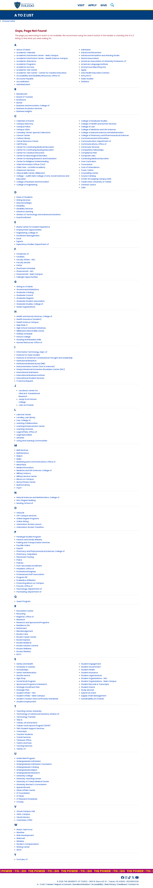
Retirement (21, 628)
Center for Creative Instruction (30, 153)
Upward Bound (23, 787)
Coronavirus (86, 164)
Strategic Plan (22, 690)
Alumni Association (90, 58)
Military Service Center (26, 476)
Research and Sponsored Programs (32, 622)
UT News (20, 796)
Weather (20, 832)
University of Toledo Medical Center (32, 781)
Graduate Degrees (25, 298)
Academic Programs (26, 64)
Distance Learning (24, 211)
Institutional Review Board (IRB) (30, 363)
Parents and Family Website (29, 539)
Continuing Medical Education (95, 158)
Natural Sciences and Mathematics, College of (37, 497)
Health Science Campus (27, 322)
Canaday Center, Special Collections (33, 132)
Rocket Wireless (23, 651)
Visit (81, 5)
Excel (18, 238)
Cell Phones (21, 144)
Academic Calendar (25, 52)
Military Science (23, 473)
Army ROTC (86, 75)
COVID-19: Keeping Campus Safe (96, 179)
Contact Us (133, 884)
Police (19, 560)
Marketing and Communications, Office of (35, 462)
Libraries (20, 437)
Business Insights (24, 111)
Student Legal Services (91, 675)
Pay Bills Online (23, 545)
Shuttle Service (23, 675)
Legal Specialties (24, 435)
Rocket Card (22, 634)
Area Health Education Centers (95, 73)
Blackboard (21, 94)
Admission (86, 49)
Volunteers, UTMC (24, 820)
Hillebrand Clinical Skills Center (30, 331)
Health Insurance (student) (29, 319)
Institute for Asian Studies (28, 355)
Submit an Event (88, 693)
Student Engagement (91, 664)
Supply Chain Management (93, 695)
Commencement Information (95, 138)
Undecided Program (25, 758)
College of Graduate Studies (94, 121)
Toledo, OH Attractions (26, 722)
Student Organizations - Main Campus (98, 681)
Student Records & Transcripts (95, 684)
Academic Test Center (26, 70)
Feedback (122, 884)
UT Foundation (23, 793)
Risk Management (24, 631)
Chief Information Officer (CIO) (30, 164)
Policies (19, 563)
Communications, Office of (93, 144)
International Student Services (30, 378)
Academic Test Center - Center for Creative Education (41, 73)
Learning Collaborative (27, 423)
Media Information (25, 467)
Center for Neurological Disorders (31, 155)
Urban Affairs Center (25, 790)
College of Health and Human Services (98, 124)
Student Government (91, 667)
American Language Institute (94, 64)
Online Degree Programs (27, 518)
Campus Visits (23, 129)
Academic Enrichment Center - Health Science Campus (42, 58)
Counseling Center (89, 173)
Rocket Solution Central (27, 645)
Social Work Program (26, 681)
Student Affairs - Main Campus (30, 695)
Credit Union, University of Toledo (96, 182)
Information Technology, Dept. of (31, 352)
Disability (20, 206)
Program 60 (21, 577)
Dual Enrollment (23, 217)
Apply (92, 5)
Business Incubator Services (29, 108)
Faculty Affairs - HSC (25, 259)
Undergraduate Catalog (27, 767)
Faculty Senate (23, 262)
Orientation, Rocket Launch (28, 524)
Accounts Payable (24, 78)
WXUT (19, 850)
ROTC (18, 654)
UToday (20, 802)
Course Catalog (88, 176)
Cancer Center (23, 135)
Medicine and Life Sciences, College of (34, 470)
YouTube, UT (22, 859)
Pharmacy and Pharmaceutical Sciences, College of (40, 551)
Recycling (20, 613)
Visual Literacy (23, 817)
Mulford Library (23, 485)
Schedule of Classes (25, 667)
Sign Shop (21, 678)
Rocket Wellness (23, 648)
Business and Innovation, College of (32, 105)
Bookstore (21, 100)
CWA (83, 187)
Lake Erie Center (23, 414)
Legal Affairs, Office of (26, 432)
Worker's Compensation (27, 844)
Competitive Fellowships (92, 150)
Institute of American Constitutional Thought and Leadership (44, 358)
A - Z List (41, 884)
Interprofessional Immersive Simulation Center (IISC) (40, 369)
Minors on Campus (25, 479)
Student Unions (88, 687)
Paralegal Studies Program (28, 536)
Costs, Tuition (87, 170)
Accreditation (22, 81)
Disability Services (24, 208)
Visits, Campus (23, 814)
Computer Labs (88, 155)
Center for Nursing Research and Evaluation (36, 158)
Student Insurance (89, 672)
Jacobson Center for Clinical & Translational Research (29, 393)
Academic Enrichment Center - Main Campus (37, 55)
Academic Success (25, 67)
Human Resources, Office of (29, 342)
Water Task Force (24, 829)
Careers (49, 884)
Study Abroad (87, 690)
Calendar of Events (25, 121)
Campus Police (23, 126)
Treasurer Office (23, 740)
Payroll (19, 548)
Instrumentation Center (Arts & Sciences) (35, 366)
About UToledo (23, 49)
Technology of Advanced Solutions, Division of (37, 714)
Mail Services (22, 450)
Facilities (20, 256)
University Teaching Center (28, 778)
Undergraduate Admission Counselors (34, 764)
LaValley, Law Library (25, 417)
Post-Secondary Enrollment (29, 565)
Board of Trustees (24, 97)
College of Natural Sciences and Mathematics (102, 132)
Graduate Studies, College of (29, 304)
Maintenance (22, 453)
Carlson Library (23, 138)
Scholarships (22, 669)
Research (20, 619)
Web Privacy (110, 884)
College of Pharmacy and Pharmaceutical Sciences (105, 135)
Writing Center (23, 847)
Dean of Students (24, 197)
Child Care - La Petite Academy (30, 167)
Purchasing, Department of (28, 592)
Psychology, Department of (29, 589)
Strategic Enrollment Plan (28, 687)
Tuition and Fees (24, 743)
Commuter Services (90, 147)
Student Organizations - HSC (94, 678)
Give (104, 5)
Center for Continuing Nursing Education (35, 150)
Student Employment (26, 701)
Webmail (20, 838)
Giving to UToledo (24, 286)
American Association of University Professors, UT (103, 61)
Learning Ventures (24, 429)
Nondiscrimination (81, 884)
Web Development (25, 835)
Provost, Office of (24, 586)
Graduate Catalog (25, 292)
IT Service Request (24, 381)
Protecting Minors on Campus (30, 583)
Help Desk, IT (22, 325)
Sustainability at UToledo (92, 698)
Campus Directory (24, 124)
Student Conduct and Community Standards (37, 698)
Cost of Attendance (90, 167)
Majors (19, 456)
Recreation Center (24, 611)
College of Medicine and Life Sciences (98, 129)
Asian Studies (87, 78)
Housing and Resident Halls (28, 339)
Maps (18, 459)
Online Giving (22, 521)
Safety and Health (24, 664)
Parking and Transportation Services (33, 542)
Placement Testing (25, 557)
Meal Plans (21, 464)
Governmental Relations (27, 289)
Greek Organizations (25, 307)
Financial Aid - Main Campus (29, 274)
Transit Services (23, 737)
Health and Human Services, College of (34, 316)
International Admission (27, 372)
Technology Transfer (26, 717)
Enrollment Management (27, 235)
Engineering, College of (27, 232)
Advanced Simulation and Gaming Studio (100, 55)
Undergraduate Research (28, 773)
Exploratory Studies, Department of (32, 244)
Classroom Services (25, 170)
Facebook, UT (22, 254)
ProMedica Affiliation (26, 580)
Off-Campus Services (26, 515)
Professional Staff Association (30, 574)
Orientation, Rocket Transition (30, 527)
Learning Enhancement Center (30, 426)
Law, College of (23, 420)
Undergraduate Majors (26, 770)
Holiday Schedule (24, 333)
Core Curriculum (88, 161)
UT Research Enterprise (26, 799)
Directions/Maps (24, 203)
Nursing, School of (24, 503)
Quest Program (23, 601)
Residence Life (23, 625)
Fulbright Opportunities (27, 277)
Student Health (88, 669)
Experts (19, 241)
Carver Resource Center (27, 141)
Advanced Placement (91, 52)
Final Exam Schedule (25, 268)
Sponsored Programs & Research (31, 684)
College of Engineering (26, 184)
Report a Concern (63, 884)
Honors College (23, 336)
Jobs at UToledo (26, 405)
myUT (19, 488)
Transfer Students (24, 734)
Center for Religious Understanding (32, 161)
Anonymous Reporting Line (93, 67)
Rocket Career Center (26, 637)
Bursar (19, 102)
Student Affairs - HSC (26, 693)
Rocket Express (23, 640)
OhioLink (20, 512)
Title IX (19, 720)
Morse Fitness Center (25, 482)
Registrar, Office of (25, 616)
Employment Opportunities (29, 230)
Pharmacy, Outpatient (26, 554)
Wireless (20, 841)
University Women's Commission (31, 784)
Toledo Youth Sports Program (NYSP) (33, 725)
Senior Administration (26, 672)
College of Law (88, 126)
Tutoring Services (24, 746)
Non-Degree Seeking (25, 500)
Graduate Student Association (30, 301)
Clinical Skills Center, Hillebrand (30, 173)
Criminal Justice (88, 184)
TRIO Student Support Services (30, 728)
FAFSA (19, 265)
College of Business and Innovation (32, 182)
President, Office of (25, 568)
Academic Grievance (26, 61)
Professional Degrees (26, 571)
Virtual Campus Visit (25, 811)
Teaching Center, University (29, 711)
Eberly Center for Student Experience (33, 227)
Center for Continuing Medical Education (35, 147)
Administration (23, 84)
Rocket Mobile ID (23, 642)
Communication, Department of (96, 141)
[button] (112, 5)
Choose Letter (8, 21)
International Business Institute (30, 375)
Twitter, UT (21, 749)
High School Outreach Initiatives (31, 328)
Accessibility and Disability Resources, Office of (38, 75)
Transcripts (21, 731)
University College (24, 775)
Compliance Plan (89, 153)
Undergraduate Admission (28, 761)
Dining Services (23, 200)
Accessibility (97, 884)
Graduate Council (24, 295)
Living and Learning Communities (31, 440)
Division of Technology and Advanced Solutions (38, 214)
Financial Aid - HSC (25, 271)
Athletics (85, 81)
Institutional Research (26, 360)
